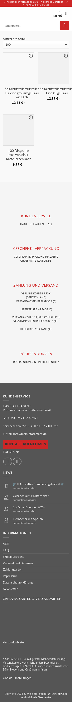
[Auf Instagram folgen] (17, 461)
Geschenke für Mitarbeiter (31, 495)
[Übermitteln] (64, 25)
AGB (6, 543)
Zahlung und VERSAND (35, 285)
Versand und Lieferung (18, 563)
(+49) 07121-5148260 (22, 418)
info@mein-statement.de (29, 433)
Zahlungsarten (12, 569)
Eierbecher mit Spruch (28, 519)
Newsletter (10, 589)
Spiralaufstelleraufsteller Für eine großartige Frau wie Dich (22, 93)
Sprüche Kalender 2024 (29, 507)
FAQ (6, 550)
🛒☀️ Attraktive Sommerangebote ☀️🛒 (38, 484)
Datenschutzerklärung (18, 582)
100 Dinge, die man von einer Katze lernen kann (18, 155)
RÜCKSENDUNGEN (36, 354)
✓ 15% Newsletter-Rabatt (45, 3)
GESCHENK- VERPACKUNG (36, 249)
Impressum (10, 576)
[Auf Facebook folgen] (7, 461)
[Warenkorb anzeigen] (67, 13)
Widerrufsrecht (13, 556)
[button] (59, 13)
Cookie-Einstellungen (17, 677)
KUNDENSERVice (36, 216)
